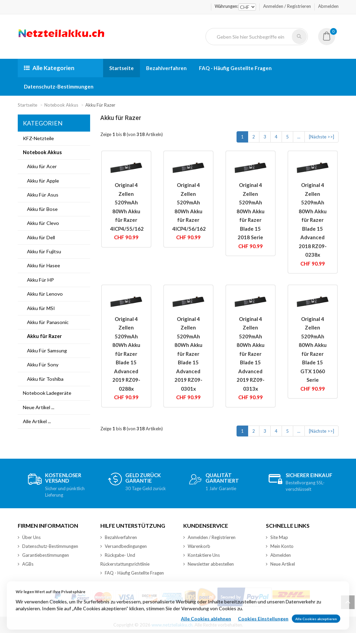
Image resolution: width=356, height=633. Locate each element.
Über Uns (29, 537)
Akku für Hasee (41, 265)
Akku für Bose (40, 209)
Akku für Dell (39, 237)
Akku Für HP (38, 280)
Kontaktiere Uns (201, 555)
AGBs (25, 564)
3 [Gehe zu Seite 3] (265, 136)
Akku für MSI (39, 308)
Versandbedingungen (123, 546)
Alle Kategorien (49, 67)
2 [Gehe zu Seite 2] (253, 136)
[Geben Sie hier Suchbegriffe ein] (251, 36)
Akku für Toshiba (43, 379)
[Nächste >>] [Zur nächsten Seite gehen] (321, 136)
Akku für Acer (40, 166)
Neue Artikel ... (38, 407)
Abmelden (328, 6)
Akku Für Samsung (45, 350)
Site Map (277, 537)
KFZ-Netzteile (38, 138)
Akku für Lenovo (43, 294)
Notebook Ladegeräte (47, 393)
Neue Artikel (280, 564)
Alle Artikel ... (37, 421)
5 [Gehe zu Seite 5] (287, 136)
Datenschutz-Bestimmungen (59, 86)
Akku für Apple (41, 181)
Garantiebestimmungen (43, 555)
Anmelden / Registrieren (287, 6)
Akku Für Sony (40, 364)
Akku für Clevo (41, 223)
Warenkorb (196, 546)
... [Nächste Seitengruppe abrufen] (298, 136)
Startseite (121, 68)
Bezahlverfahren (166, 68)
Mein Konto (280, 546)
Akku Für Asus (40, 195)
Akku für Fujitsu (42, 251)
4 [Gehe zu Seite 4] (276, 136)
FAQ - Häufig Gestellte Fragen (235, 68)
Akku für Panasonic (46, 322)
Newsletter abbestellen (208, 564)
